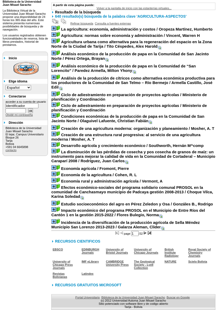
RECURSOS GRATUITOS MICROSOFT (88, 285)
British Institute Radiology (172, 252)
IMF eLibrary (90, 261)
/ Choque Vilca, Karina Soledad (132, 192)
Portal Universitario (87, 297)
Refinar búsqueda (81, 23)
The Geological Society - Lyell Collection (144, 264)
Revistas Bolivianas (60, 275)
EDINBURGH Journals (90, 251)
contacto (11, 150)
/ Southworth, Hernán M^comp (132, 145)
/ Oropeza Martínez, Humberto (136, 29)
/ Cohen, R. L (99, 175)
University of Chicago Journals (146, 251)
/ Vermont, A (111, 181)
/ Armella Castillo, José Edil (133, 82)
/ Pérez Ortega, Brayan (130, 56)
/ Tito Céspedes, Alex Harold (131, 44)
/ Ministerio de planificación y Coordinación (129, 96)
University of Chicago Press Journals (63, 264)
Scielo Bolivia (197, 261)
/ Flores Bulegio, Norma (128, 212)
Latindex (87, 273)
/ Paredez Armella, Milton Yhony (123, 68)
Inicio (13, 58)
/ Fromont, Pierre (95, 168)
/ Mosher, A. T (137, 128)
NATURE (170, 261)
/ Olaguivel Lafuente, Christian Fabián (127, 118)
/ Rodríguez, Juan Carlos (133, 156)
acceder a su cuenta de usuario (26, 101)
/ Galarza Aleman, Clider (125, 224)
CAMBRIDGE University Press (117, 263)
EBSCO (58, 249)
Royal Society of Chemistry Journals (199, 252)
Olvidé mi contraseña (19, 114)
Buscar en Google (178, 297)
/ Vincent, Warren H (130, 35)
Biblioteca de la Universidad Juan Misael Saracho (133, 297)
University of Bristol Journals (117, 251)
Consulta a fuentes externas (113, 23)
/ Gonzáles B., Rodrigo (137, 204)
